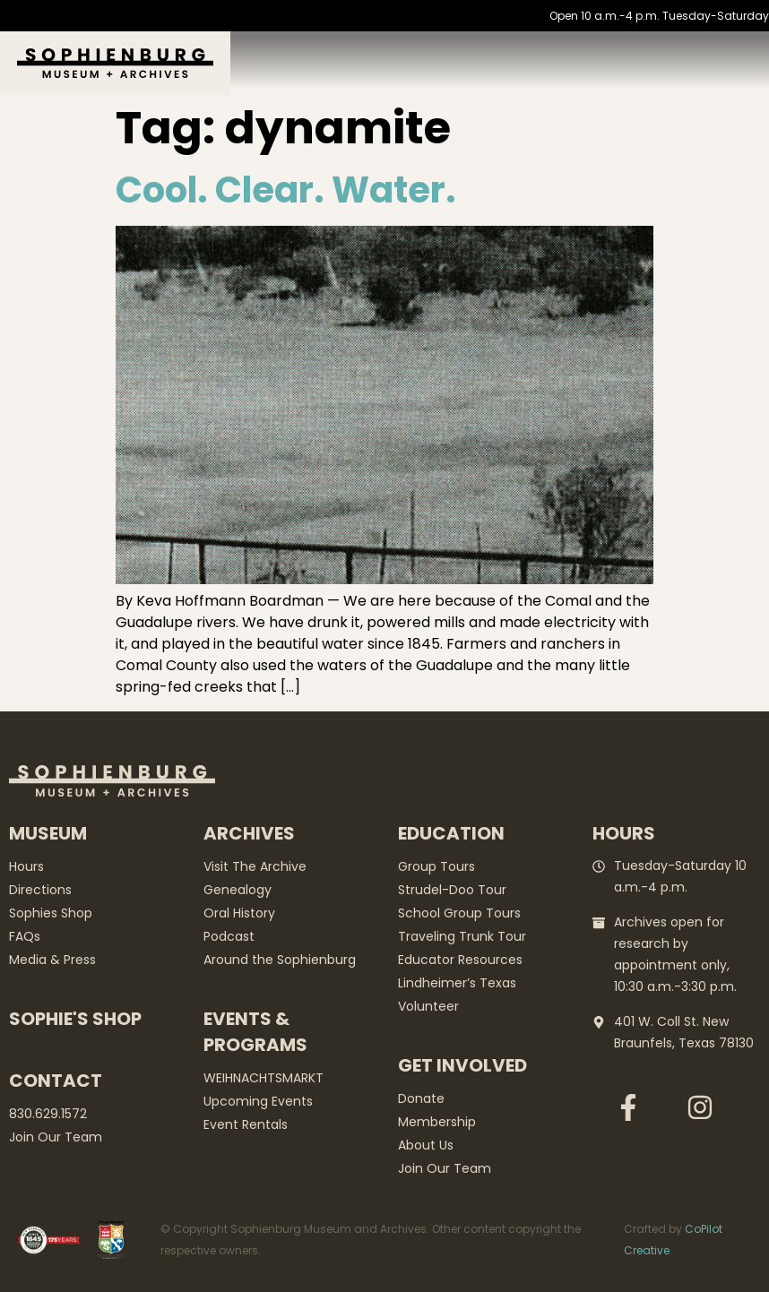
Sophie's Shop (75, 1018)
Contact (55, 1080)
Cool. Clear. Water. (286, 190)
